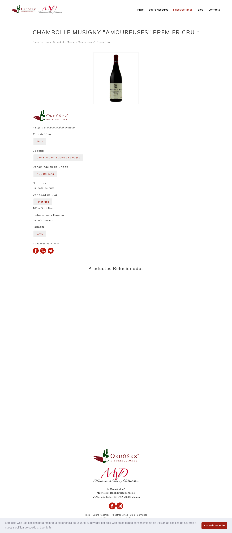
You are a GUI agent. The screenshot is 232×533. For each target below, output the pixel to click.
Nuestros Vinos (182, 9)
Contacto (214, 9)
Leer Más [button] (45, 527)
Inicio (140, 9)
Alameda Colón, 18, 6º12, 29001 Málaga (116, 497)
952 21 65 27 (116, 489)
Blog (200, 9)
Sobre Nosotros (158, 9)
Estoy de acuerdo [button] (214, 525)
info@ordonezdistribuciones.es (116, 493)
